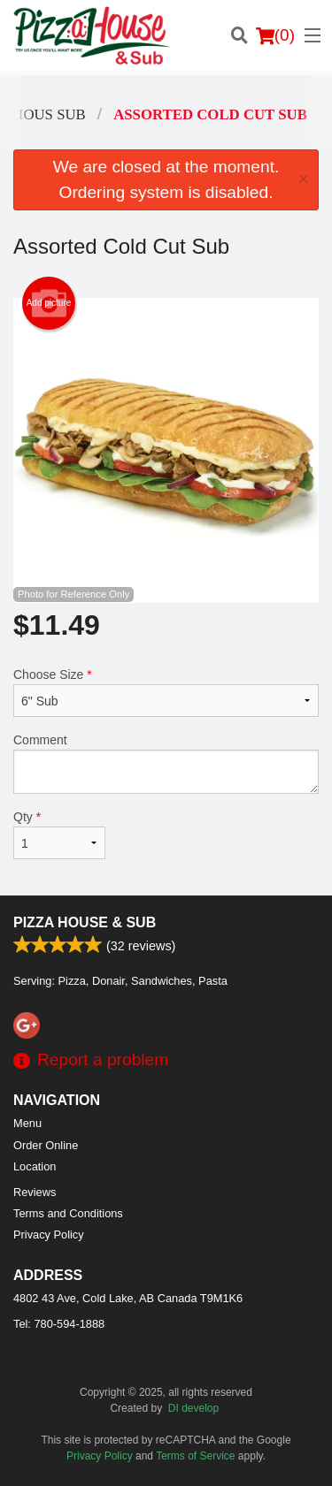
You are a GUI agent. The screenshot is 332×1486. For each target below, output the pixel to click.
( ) (275, 35)
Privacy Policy (48, 1234)
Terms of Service (195, 1456)
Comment (166, 763)
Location (34, 1166)
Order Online (45, 1145)
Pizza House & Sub (84, 922)
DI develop (193, 1408)
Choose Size (166, 692)
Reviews (34, 1192)
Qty (59, 834)
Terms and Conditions (68, 1213)
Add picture (49, 303)
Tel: (58, 1323)
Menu (27, 1123)
